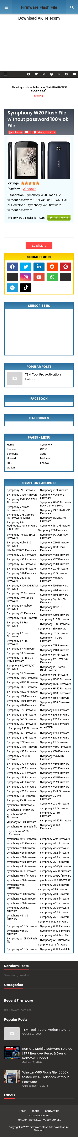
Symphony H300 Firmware (55, 679)
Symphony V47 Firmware (54, 559)
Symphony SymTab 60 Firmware (20, 599)
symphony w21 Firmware (54, 917)
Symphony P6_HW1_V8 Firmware (54, 661)
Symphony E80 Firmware (54, 710)
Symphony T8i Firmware (52, 628)
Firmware (16, 217)
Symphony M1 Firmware (21, 613)
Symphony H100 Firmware (55, 693)
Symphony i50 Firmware (54, 585)
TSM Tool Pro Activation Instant (43, 376)
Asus (43, 453)
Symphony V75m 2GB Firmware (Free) (19, 508)
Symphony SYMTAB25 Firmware (53, 519)
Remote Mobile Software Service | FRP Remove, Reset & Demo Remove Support (47, 1053)
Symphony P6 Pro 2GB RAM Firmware (53, 668)
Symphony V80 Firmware (54, 751)
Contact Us (52, 1111)
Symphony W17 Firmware (55, 930)
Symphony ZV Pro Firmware (50, 797)
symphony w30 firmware (21, 903)
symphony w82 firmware (54, 852)
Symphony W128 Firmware (50, 827)
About (35, 1111)
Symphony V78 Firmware (54, 554)
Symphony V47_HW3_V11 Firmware (55, 512)
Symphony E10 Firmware (54, 737)
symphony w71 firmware (21, 866)
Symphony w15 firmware (52, 944)
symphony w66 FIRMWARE (16, 886)
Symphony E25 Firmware (54, 733)
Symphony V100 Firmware (55, 746)
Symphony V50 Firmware (21, 772)
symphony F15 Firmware (54, 619)
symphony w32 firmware (21, 898)
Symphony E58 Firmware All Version (54, 725)
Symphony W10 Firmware (22, 949)
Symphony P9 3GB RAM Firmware (21, 536)
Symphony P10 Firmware (54, 650)
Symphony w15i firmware (55, 940)
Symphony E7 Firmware (20, 742)
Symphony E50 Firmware (21, 733)
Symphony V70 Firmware (21, 763)
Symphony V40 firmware (21, 782)
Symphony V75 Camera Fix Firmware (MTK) (20, 516)
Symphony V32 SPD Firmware (18, 579)
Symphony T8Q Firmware (55, 624)
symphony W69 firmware (21, 875)
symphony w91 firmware (54, 843)
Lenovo (44, 462)
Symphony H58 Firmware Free (54, 704)
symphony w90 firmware (21, 848)
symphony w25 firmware (54, 907)
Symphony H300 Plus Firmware (52, 549)
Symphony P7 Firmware (54, 654)
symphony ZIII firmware (21, 805)
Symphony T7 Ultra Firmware (51, 639)
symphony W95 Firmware (22, 838)
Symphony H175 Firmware (22, 687)
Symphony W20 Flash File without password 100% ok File (37, 119)
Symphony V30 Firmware (21, 786)
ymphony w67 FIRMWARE (55, 880)
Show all (39, 95)
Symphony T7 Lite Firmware (17, 635)
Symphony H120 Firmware (22, 691)
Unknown (17, 132)
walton (11, 467)
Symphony (46, 444)
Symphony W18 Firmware (22, 926)
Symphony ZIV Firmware (54, 803)
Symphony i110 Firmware (55, 525)
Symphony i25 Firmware (54, 590)
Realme (11, 449)
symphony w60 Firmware (54, 894)
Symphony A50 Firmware (54, 614)
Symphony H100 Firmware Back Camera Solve (55, 504)
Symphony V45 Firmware (54, 777)
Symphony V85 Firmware (21, 751)
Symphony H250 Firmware (22, 682)
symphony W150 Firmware (16, 816)
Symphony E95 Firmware (21, 490)
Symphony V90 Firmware (54, 564)
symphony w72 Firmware (21, 861)
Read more (61, 217)
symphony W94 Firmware (55, 838)
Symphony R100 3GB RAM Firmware (22, 587)
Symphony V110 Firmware (22, 746)
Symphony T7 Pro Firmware (17, 642)
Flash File (30, 217)
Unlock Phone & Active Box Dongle (39, 1120)
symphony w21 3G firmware (17, 917)
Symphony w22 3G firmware (18, 909)
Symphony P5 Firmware (54, 674)
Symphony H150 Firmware (55, 688)
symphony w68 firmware (21, 880)
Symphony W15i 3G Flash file (22, 940)
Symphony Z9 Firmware (54, 568)
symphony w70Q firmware (55, 866)
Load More (39, 245)
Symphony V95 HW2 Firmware (52, 496)
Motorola (45, 458)
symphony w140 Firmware (55, 820)
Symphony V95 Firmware (21, 559)
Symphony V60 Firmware (54, 763)
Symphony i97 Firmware (54, 490)
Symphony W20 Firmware (53, 921)
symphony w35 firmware (54, 898)
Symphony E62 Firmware (21, 564)
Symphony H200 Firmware (55, 683)
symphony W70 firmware (21, 871)
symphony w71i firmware (54, 861)
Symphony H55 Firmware (54, 697)
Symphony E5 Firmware (54, 742)
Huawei (11, 458)
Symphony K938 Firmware (22, 617)
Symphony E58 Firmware (21, 723)
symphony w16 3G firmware (17, 932)
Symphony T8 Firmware (54, 633)
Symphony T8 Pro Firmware (17, 624)
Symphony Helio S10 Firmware (19, 544)
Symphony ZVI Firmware (21, 795)
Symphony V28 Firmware (54, 786)
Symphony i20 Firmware (21, 593)
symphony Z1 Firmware (20, 809)
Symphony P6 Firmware (21, 673)
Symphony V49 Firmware (54, 772)
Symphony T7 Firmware (21, 648)
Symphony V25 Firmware (21, 791)
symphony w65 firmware (52, 889)
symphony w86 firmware (54, 848)
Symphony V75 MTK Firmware (52, 757)
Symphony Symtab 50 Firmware (53, 601)
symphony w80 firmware (21, 857)
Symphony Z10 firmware (54, 542)
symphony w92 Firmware (21, 843)
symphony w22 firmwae (54, 912)
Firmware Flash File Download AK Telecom (39, 13)
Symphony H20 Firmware (21, 705)
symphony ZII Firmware (54, 808)
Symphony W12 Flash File (55, 949)
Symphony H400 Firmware (22, 677)
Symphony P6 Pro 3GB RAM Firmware (20, 659)
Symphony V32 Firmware (54, 782)
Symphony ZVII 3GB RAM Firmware (22, 501)
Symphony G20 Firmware (21, 573)
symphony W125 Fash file (22, 826)
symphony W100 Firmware (18, 833)
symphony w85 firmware (21, 852)
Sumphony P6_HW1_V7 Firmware (21, 667)
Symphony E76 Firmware (21, 714)
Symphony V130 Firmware (22, 494)
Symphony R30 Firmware (52, 530)
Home (10, 444)
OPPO (43, 449)
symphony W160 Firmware (50, 814)
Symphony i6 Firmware (53, 573)
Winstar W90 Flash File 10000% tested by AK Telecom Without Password (45, 1077)
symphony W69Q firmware (55, 871)
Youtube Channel (39, 1115)
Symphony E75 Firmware (54, 719)
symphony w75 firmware (54, 857)
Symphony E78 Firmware (54, 714)
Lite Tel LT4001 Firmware (21, 550)
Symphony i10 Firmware (54, 594)
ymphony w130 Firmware (21, 822)
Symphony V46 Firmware (21, 777)
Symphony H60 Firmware (21, 696)
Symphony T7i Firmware (54, 645)
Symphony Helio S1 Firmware (51, 608)
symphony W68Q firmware (55, 875)
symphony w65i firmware (54, 884)
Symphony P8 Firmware (21, 653)
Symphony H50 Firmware (21, 700)
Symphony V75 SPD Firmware (18, 757)
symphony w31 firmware (54, 903)
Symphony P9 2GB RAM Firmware (54, 536)
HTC (9, 462)
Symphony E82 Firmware (21, 568)
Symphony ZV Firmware (21, 800)
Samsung (12, 453)
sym (42, 217)
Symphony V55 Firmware (21, 768)
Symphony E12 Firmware (21, 737)
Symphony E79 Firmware (21, 710)
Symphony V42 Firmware (21, 554)
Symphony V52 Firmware (54, 768)
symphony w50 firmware (21, 894)
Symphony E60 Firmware (21, 719)
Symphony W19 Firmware (55, 926)
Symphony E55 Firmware (23, 728)
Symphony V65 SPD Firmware (51, 579)
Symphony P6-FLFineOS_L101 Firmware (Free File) (22, 525)
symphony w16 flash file (54, 935)
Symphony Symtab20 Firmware (19, 607)
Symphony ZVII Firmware (55, 791)
